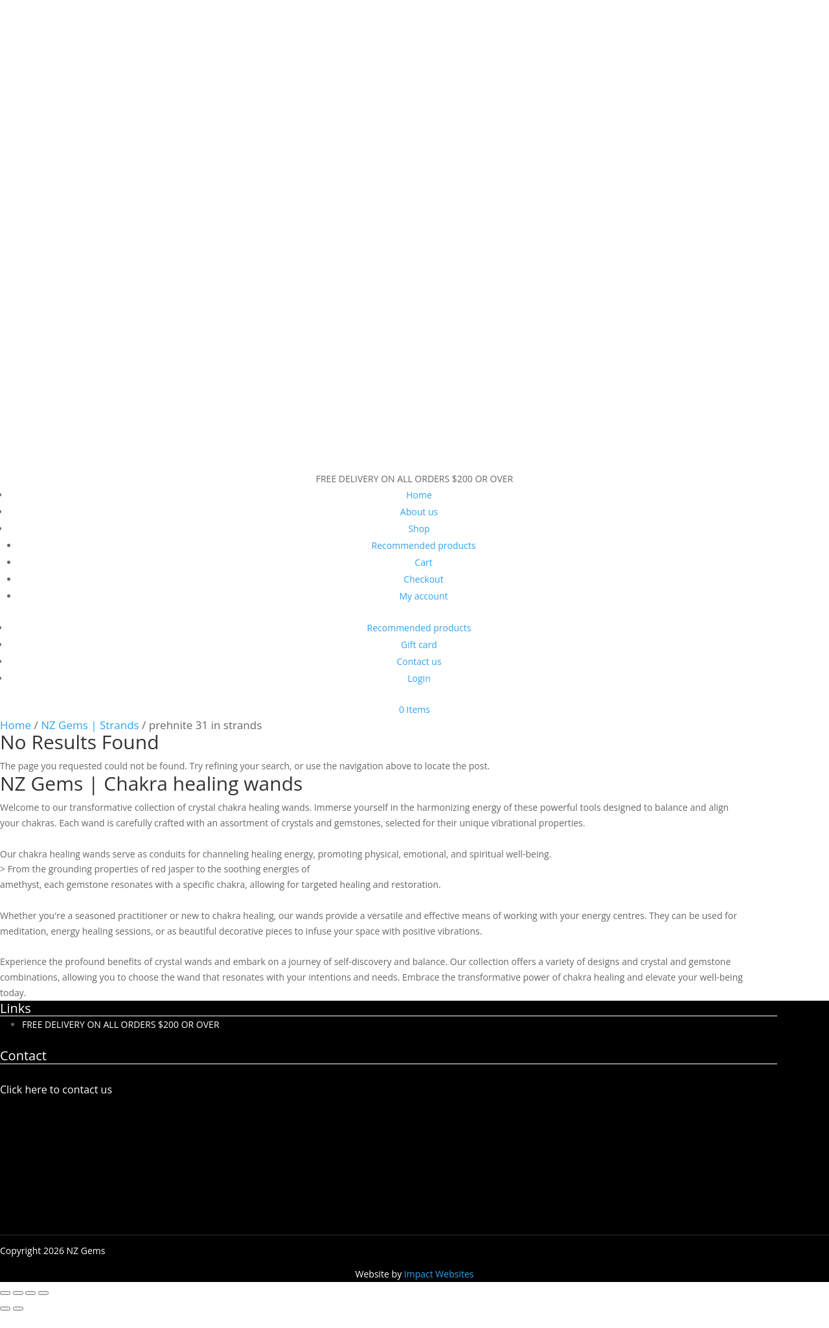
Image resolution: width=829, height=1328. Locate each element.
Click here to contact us (56, 1089)
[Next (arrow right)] (18, 1309)
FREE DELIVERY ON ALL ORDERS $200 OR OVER (121, 1024)
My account (423, 596)
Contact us (418, 661)
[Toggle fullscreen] (18, 1293)
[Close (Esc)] (43, 1293)
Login (418, 678)
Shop (418, 528)
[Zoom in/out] (5, 1293)
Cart (423, 562)
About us (419, 512)
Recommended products (424, 545)
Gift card (419, 644)
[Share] (30, 1293)
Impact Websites (439, 1274)
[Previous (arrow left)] (5, 1309)
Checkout (423, 579)
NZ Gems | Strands (90, 724)
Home (419, 495)
